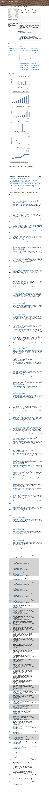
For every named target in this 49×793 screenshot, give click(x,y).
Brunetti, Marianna (24, 67)
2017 (10, 742)
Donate (29, 4)
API (25, 4)
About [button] (46, 4)
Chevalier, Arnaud (13, 54)
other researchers (29, 26)
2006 (10, 672)
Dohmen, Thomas (35, 52)
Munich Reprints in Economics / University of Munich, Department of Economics (23, 183)
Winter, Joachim (35, 54)
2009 (10, 722)
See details (31, 23)
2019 (10, 600)
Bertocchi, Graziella (24, 63)
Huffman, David (34, 65)
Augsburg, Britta (13, 50)
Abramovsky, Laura (13, 48)
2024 (10, 768)
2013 (10, 774)
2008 (10, 737)
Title (14, 552)
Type (33, 552)
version (22, 563)
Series (21, 1)
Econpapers (19, 202)
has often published (36, 25)
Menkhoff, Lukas (24, 54)
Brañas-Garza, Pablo (24, 65)
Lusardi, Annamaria (24, 50)
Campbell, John (34, 67)
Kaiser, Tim (23, 48)
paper (24, 202)
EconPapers (21, 32)
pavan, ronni (12, 52)
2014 (10, 561)
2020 (10, 582)
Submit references (40, 4)
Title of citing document (18, 197)
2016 (10, 635)
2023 (10, 578)
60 (30, 27)
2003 (10, 751)
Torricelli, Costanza (24, 61)
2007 (10, 617)
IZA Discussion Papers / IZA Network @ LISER (17, 188)
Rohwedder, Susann (35, 69)
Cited (36, 552)
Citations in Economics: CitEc (7, 1)
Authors (16, 1)
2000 (10, 763)
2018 (10, 555)
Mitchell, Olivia (34, 50)
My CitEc (21, 4)
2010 (10, 605)
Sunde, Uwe (34, 63)
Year (10, 197)
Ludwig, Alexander (24, 69)
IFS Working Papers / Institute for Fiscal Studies (17, 178)
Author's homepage (27, 32)
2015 (10, 702)
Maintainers (34, 4)
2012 (10, 666)
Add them (29, 38)
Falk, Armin (34, 61)
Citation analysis (19, 557)
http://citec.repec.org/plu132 (29, 36)
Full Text (14, 557)
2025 (10, 727)
